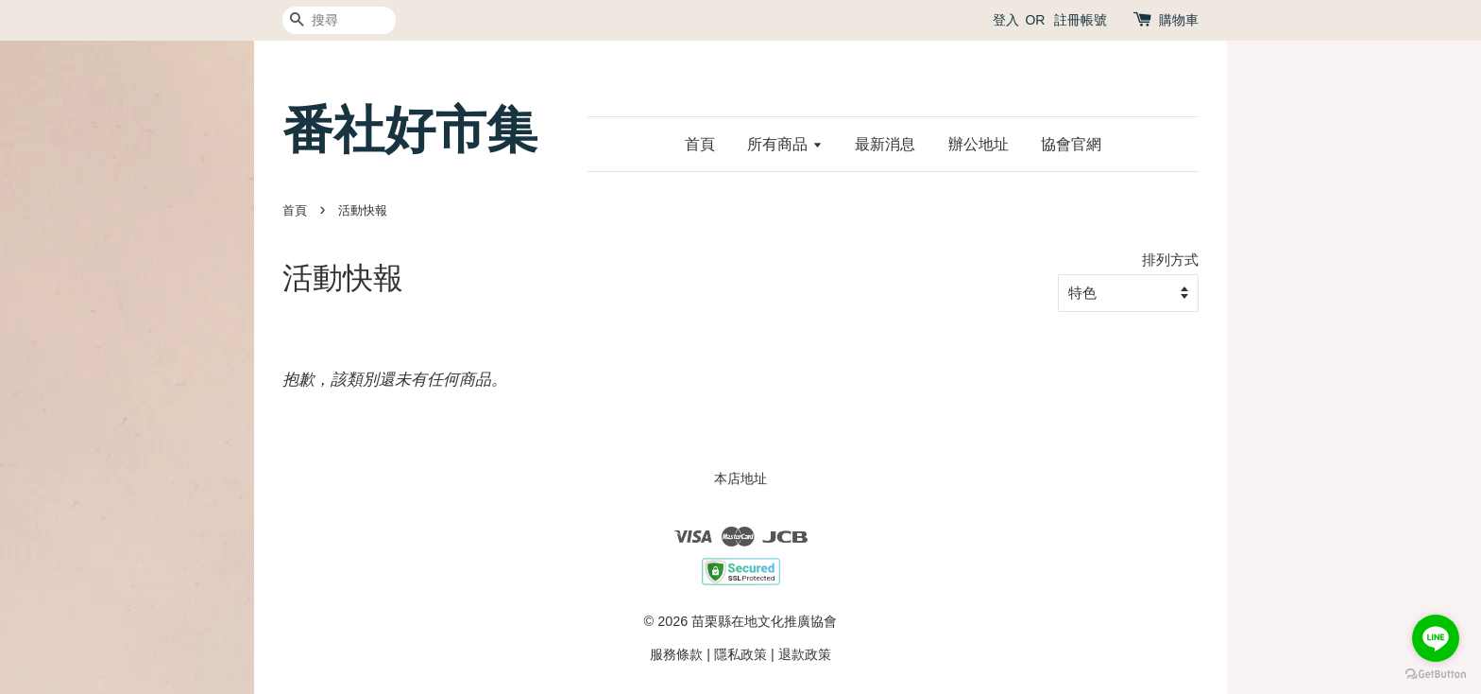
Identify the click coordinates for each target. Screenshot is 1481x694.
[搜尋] (339, 20)
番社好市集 (409, 130)
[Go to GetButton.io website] (1435, 674)
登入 (1006, 19)
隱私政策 (740, 654)
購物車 (1179, 19)
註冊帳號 (1080, 19)
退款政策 (804, 654)
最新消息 (885, 144)
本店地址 (740, 478)
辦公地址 (978, 144)
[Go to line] (1435, 638)
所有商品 (784, 144)
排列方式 (1170, 260)
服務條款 (676, 654)
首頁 (700, 144)
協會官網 (1071, 144)
